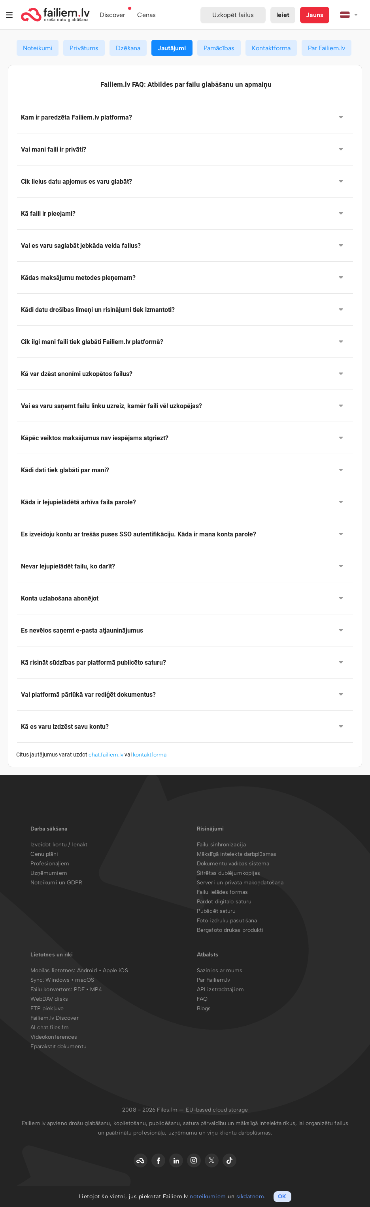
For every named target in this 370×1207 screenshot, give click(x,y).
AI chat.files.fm (49, 1027)
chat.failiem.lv (106, 754)
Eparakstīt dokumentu (58, 1046)
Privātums (84, 48)
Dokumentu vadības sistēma (233, 863)
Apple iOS (115, 970)
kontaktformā (149, 754)
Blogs (204, 1008)
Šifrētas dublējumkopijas (228, 873)
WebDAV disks (49, 999)
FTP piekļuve (47, 1008)
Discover (113, 15)
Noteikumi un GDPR (56, 882)
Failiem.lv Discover (54, 1018)
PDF (79, 989)
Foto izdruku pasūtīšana (227, 920)
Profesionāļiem (49, 863)
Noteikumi (37, 48)
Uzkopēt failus (232, 15)
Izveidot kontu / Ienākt (58, 844)
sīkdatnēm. (251, 1196)
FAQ (202, 999)
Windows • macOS (69, 980)
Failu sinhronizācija (221, 844)
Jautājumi (172, 48)
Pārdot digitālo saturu (224, 901)
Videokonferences (53, 1037)
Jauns (314, 15)
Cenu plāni (44, 854)
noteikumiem (208, 1196)
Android (88, 970)
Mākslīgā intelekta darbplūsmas (236, 854)
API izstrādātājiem (220, 989)
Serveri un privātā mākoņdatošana (240, 882)
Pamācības (219, 48)
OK (282, 1196)
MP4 (96, 989)
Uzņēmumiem (48, 873)
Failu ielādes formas (222, 892)
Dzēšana (128, 48)
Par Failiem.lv (326, 48)
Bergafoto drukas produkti (230, 930)
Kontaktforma (271, 48)
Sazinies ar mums (220, 970)
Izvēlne (9, 14)
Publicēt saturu (216, 911)
